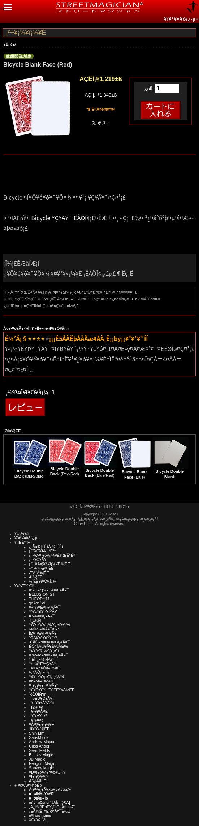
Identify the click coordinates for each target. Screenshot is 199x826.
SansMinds (38, 737)
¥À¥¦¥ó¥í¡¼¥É (41, 724)
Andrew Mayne (42, 742)
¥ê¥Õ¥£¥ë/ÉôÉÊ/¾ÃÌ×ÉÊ (51, 690)
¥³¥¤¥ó (36, 720)
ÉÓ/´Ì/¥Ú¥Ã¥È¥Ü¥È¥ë (48, 646)
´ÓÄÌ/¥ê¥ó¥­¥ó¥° (43, 637)
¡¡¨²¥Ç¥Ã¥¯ (38, 559)
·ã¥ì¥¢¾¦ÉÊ (39, 729)
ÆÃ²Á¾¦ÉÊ (39, 572)
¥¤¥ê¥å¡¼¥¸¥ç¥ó (44, 651)
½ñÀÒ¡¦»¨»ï (39, 672)
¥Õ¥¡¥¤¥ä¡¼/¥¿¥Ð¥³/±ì (49, 624)
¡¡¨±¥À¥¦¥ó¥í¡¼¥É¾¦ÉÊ (49, 564)
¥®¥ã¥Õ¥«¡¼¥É (44, 668)
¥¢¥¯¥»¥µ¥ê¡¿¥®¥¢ (46, 677)
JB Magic (37, 759)
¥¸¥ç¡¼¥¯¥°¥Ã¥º (43, 685)
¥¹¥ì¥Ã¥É (38, 711)
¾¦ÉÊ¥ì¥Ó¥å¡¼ (42, 581)
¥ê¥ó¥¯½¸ (38, 820)
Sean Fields (39, 750)
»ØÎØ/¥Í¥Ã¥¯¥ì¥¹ (44, 629)
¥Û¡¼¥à (10, 45)
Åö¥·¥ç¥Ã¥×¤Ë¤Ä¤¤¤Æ (50, 789)
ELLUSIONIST (42, 594)
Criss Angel (39, 746)
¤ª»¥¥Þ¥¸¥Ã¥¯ (42, 616)
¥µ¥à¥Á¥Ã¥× (41, 703)
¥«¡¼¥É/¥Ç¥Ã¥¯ (43, 664)
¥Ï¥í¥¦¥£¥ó (38, 776)
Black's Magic (41, 755)
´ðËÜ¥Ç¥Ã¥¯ (42, 698)
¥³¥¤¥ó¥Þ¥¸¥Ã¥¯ (44, 611)
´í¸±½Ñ (35, 620)
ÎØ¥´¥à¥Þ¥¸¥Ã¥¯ (44, 633)
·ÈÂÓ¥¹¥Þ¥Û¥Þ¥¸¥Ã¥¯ (49, 642)
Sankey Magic (41, 768)
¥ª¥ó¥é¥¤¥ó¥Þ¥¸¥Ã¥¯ (48, 655)
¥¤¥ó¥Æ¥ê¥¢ (41, 681)
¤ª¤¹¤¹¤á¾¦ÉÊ (41, 568)
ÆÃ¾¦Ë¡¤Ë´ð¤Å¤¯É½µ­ (49, 811)
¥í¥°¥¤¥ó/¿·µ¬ (181, 19)
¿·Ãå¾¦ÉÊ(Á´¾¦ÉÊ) (46, 546)
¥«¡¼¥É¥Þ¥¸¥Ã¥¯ (44, 607)
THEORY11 (39, 598)
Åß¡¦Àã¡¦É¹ (38, 781)
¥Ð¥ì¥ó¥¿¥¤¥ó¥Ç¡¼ (47, 772)
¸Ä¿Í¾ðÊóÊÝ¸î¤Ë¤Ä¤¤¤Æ (52, 807)
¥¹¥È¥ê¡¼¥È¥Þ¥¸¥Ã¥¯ (49, 590)
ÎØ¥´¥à (36, 707)
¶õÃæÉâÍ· (38, 603)
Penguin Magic (42, 763)
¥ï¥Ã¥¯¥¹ (38, 716)
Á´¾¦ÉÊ (36, 577)
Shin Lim (36, 733)
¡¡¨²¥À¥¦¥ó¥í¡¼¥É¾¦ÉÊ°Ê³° (52, 555)
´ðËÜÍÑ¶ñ (37, 694)
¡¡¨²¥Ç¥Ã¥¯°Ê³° (42, 551)
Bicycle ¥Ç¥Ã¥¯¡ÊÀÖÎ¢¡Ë (63, 217)
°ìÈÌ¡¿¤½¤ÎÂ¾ (41, 659)
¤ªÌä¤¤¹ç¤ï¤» (40, 815)
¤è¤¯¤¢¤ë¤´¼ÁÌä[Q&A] (49, 802)
